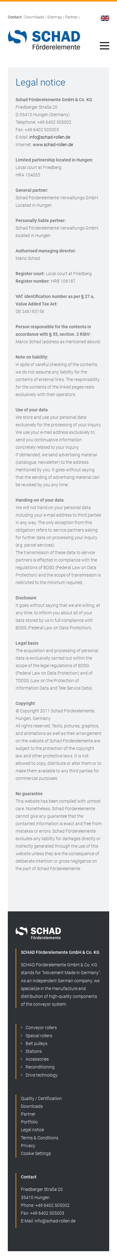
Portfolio (29, 1121)
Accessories (37, 1059)
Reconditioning (40, 1066)
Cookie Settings (36, 1153)
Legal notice (32, 1129)
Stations (34, 1051)
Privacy (28, 1145)
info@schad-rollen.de (49, 137)
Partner (71, 17)
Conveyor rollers (41, 1027)
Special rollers (39, 1035)
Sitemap (54, 17)
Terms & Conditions (39, 1137)
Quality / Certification (41, 1098)
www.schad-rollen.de (53, 144)
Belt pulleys (36, 1043)
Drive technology (42, 1075)
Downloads (34, 17)
